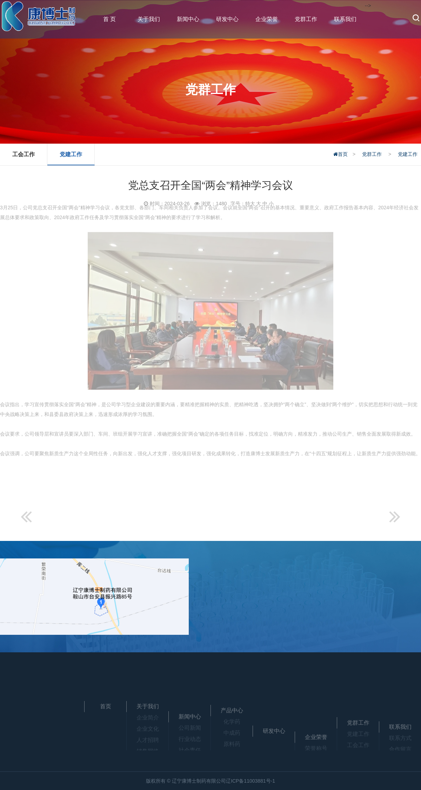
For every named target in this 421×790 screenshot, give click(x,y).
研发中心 (227, 19)
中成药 (231, 750)
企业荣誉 (266, 19)
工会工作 (24, 154)
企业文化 (147, 743)
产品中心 (232, 727)
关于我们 (149, 19)
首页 (340, 154)
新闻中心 (188, 19)
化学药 (231, 738)
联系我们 (345, 19)
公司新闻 (190, 749)
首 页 (109, 19)
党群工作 (306, 19)
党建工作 (71, 154)
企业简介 (147, 732)
